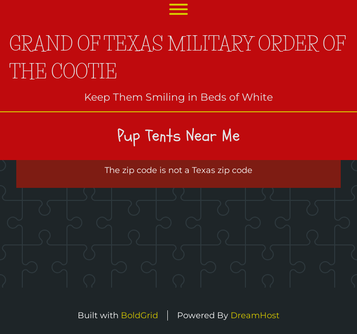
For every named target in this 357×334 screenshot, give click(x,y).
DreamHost (255, 315)
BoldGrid (139, 315)
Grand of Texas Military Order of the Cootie (177, 57)
